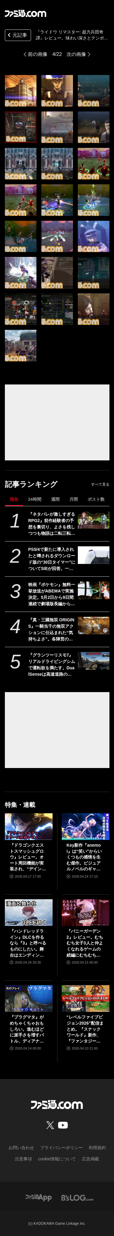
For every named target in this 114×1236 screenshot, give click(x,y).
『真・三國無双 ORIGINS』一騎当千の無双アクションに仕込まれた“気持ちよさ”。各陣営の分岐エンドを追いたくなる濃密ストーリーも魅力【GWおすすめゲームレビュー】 (51, 629)
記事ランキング (31, 484)
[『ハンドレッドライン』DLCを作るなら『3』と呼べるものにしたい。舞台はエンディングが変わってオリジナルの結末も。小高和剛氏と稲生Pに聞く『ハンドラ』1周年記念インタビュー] (29, 912)
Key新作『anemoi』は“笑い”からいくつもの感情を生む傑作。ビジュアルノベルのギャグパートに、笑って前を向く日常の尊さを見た (84, 857)
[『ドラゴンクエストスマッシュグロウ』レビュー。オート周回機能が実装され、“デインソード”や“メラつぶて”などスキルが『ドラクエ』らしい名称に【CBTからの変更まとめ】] (29, 826)
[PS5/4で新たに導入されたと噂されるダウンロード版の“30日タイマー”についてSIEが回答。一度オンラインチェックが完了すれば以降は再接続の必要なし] (93, 555)
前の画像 (37, 54)
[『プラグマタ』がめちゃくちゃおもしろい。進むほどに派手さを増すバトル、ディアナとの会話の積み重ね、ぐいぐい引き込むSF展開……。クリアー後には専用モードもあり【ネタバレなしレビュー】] (29, 998)
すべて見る (100, 484)
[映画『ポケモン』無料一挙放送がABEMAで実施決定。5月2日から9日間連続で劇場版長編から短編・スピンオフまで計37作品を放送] (93, 590)
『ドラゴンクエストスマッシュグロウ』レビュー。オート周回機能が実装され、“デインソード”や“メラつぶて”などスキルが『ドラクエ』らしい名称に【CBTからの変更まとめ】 (28, 857)
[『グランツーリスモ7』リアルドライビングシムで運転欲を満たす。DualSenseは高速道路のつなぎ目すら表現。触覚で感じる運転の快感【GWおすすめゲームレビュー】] (93, 661)
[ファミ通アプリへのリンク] (39, 1197)
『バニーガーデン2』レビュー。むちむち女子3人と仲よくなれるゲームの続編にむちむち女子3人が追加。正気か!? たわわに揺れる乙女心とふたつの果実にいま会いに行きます (85, 943)
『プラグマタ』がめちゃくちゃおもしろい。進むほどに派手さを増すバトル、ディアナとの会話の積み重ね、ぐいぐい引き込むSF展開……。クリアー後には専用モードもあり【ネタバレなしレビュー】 (27, 1029)
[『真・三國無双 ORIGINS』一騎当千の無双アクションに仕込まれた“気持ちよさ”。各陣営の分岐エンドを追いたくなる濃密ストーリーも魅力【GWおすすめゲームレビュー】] (93, 625)
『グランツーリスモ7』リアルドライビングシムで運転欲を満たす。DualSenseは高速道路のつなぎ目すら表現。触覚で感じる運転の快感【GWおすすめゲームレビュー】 (51, 665)
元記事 (16, 35)
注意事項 (23, 1158)
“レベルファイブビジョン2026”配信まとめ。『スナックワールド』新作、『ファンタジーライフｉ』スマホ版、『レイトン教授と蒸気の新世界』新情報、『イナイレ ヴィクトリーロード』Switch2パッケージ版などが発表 (85, 1029)
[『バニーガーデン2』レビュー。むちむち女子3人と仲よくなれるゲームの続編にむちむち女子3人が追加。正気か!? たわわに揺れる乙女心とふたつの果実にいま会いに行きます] (85, 912)
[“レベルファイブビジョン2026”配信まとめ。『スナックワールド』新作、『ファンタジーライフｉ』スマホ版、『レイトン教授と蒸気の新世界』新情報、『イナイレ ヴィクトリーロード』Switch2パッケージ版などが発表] (85, 998)
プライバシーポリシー (61, 1147)
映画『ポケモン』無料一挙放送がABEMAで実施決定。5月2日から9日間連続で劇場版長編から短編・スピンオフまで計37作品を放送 (52, 594)
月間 (73, 499)
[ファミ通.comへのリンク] (25, 13)
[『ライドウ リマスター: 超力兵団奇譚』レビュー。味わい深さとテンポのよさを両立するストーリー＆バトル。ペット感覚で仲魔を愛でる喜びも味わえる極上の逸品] (20, 91)
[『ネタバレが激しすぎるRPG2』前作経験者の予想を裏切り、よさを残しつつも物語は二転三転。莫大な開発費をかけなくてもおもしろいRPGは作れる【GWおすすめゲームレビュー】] (93, 520)
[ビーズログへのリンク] (77, 1197)
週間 (55, 499)
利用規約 (97, 1147)
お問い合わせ (21, 1147)
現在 (14, 499)
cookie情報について (57, 1158)
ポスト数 (96, 499)
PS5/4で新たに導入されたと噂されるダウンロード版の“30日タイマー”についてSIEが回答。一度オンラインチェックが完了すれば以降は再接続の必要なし (52, 559)
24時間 (34, 499)
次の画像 (76, 54)
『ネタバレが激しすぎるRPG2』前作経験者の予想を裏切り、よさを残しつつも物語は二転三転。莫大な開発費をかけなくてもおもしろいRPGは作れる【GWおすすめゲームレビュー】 (51, 524)
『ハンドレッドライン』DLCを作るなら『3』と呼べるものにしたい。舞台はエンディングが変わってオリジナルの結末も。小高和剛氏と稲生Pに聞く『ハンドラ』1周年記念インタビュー (28, 943)
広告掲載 (90, 1158)
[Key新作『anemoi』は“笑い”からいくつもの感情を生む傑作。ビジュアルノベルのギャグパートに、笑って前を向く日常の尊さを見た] (85, 826)
